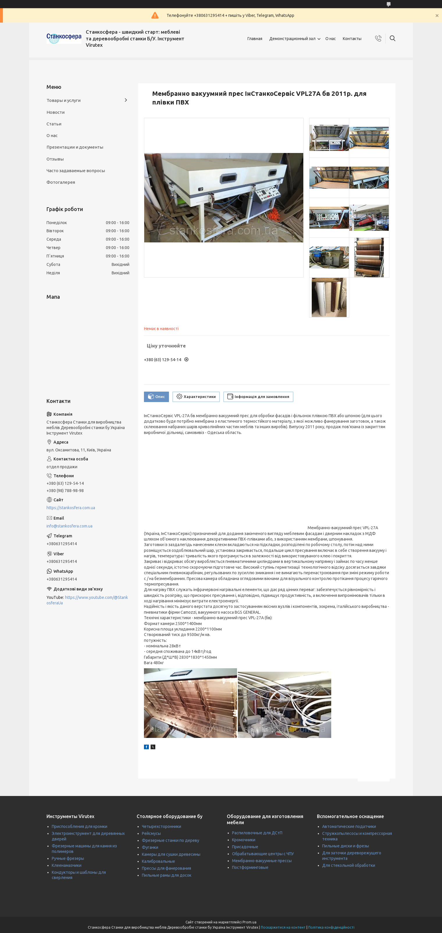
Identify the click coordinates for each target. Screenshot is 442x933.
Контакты (352, 38)
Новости (56, 112)
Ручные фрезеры (68, 858)
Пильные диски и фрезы (345, 846)
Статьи (54, 123)
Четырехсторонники (161, 826)
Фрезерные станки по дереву (170, 840)
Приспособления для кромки (79, 826)
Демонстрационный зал (292, 38)
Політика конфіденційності (331, 927)
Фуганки (150, 847)
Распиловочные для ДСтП (257, 833)
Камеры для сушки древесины (171, 854)
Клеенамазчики (66, 865)
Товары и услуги (64, 100)
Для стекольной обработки (348, 865)
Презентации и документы (75, 147)
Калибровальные (158, 861)
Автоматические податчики (349, 826)
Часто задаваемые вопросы (76, 170)
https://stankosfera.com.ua (71, 507)
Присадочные (245, 846)
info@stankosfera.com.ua (69, 526)
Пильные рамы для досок (166, 875)
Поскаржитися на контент (283, 927)
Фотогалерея (61, 182)
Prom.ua (249, 922)
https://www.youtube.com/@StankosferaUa (87, 600)
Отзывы (55, 158)
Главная (254, 38)
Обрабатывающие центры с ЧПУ (263, 853)
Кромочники (243, 839)
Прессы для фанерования (166, 868)
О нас (330, 38)
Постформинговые (250, 867)
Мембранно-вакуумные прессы (262, 860)
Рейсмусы (151, 833)
